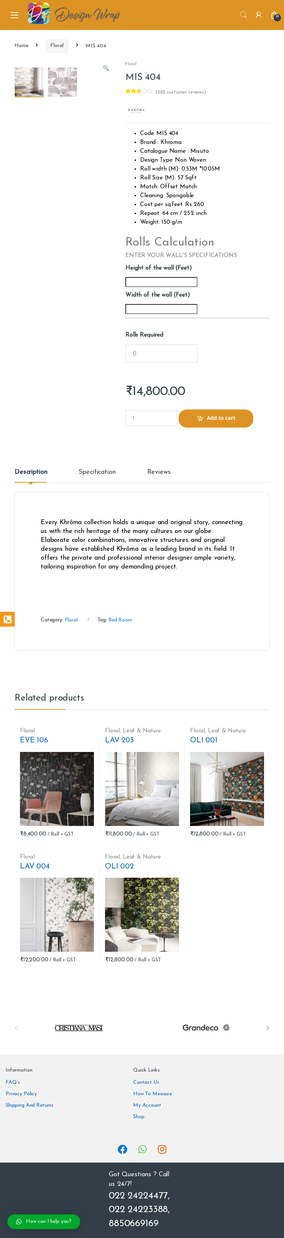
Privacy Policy (21, 1094)
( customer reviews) (180, 92)
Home (21, 45)
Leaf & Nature (142, 731)
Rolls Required (144, 335)
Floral (56, 45)
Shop (138, 1117)
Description (30, 472)
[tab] (30, 475)
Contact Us (146, 1082)
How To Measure (152, 1094)
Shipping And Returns (30, 1105)
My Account (147, 1105)
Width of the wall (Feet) (157, 295)
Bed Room (120, 620)
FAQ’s (13, 1082)
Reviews (159, 472)
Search (243, 15)
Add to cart (221, 417)
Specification (96, 472)
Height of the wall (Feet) (158, 268)
